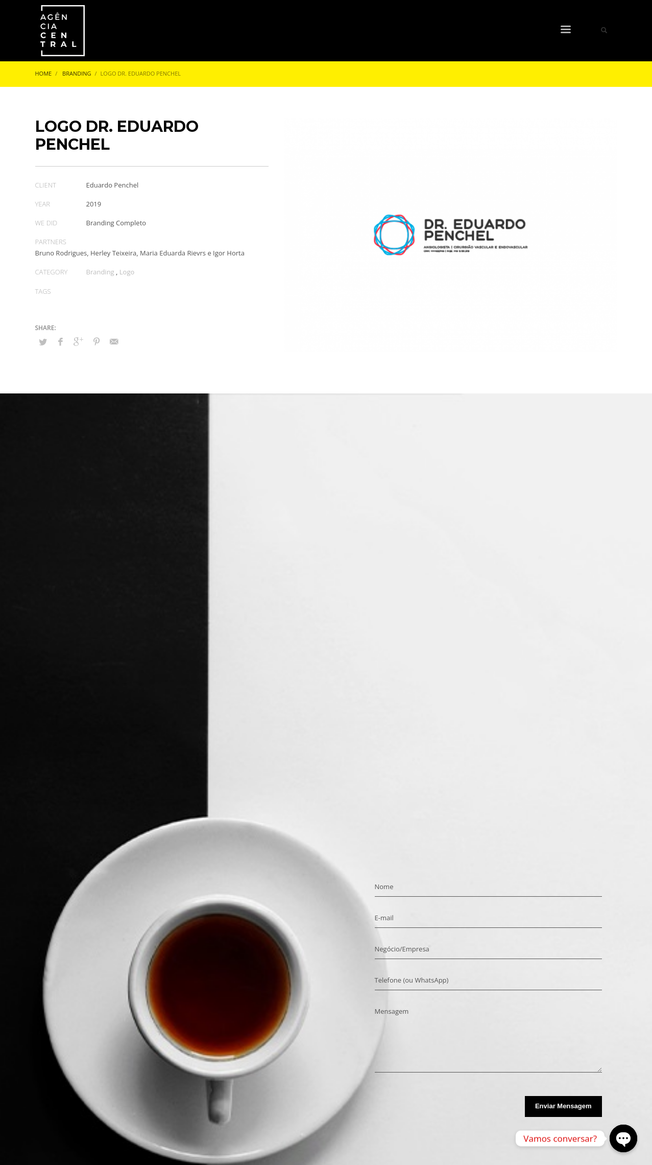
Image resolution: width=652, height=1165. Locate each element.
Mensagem (392, 1011)
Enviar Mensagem (563, 1106)
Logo (127, 271)
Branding (100, 271)
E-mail (384, 917)
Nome (384, 886)
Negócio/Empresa (402, 948)
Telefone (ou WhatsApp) (412, 980)
